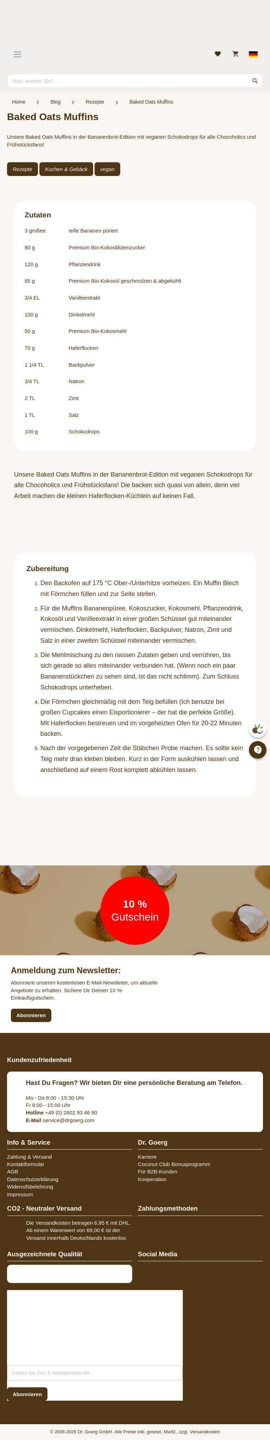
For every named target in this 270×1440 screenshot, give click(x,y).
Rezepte (95, 102)
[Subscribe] (27, 1394)
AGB (12, 1171)
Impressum (20, 1194)
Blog (56, 102)
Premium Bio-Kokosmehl (98, 331)
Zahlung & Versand (29, 1157)
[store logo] (135, 26)
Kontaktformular (25, 1164)
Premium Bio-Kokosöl (94, 281)
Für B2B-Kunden (157, 1171)
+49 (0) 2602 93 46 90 (61, 1112)
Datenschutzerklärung (32, 1179)
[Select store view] (254, 54)
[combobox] (135, 81)
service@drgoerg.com (60, 1120)
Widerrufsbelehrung (30, 1187)
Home (18, 102)
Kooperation (152, 1179)
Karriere (147, 1157)
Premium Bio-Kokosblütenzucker (107, 247)
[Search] (255, 81)
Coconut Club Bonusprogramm (174, 1164)
